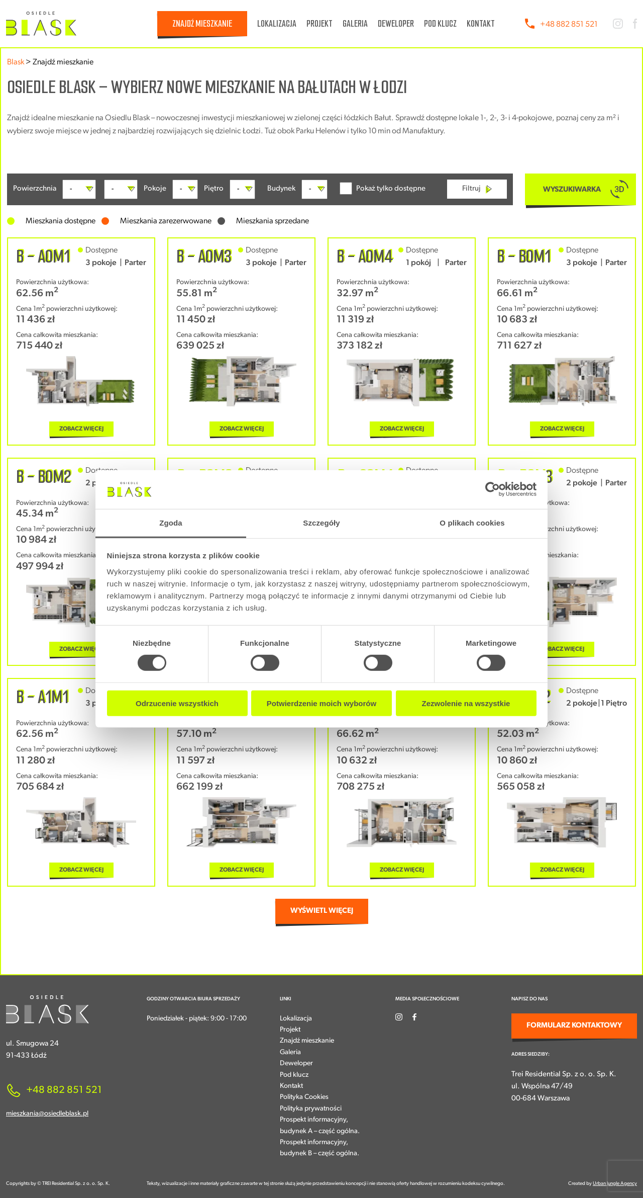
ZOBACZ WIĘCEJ (81, 429)
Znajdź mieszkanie (202, 24)
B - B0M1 (524, 256)
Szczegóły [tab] (321, 523)
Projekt (319, 24)
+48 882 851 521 (569, 25)
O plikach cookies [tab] (472, 523)
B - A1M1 (42, 697)
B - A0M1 (43, 256)
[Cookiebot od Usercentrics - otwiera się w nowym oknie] (493, 489)
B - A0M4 (365, 256)
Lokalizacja (276, 24)
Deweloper (396, 24)
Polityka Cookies (304, 1097)
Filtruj (477, 189)
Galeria (355, 24)
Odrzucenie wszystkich (177, 703)
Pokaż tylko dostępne (382, 188)
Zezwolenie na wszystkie (466, 703)
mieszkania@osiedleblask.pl (47, 1114)
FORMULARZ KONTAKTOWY (574, 1026)
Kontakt (481, 24)
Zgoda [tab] (170, 523)
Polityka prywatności (311, 1109)
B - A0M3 (204, 256)
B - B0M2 (43, 477)
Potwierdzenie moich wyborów (321, 703)
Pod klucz (440, 24)
